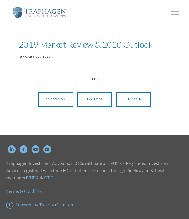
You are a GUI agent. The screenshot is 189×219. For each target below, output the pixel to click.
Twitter (95, 99)
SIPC (48, 177)
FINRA (32, 177)
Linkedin (133, 99)
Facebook (56, 99)
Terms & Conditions (25, 191)
